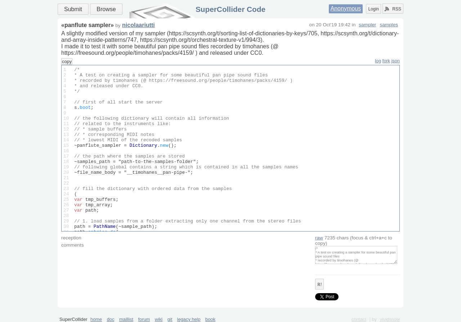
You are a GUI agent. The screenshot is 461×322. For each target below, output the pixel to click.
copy (67, 61)
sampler (367, 24)
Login (373, 9)
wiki (158, 319)
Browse (106, 9)
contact (359, 319)
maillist (126, 319)
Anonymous (346, 8)
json (395, 60)
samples (389, 24)
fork (386, 60)
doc (111, 319)
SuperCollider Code (230, 9)
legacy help (189, 319)
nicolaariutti (138, 25)
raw (319, 238)
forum (144, 319)
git (170, 319)
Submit (73, 9)
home (96, 319)
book (210, 319)
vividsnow (390, 319)
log (378, 60)
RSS (393, 9)
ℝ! (319, 284)
